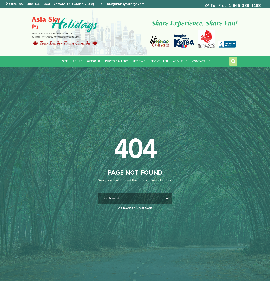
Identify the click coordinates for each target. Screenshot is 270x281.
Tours (77, 61)
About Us (180, 61)
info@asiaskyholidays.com (125, 4)
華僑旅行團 (94, 61)
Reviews (139, 61)
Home (64, 61)
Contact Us (201, 61)
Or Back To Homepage (135, 208)
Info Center (159, 61)
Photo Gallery (116, 61)
